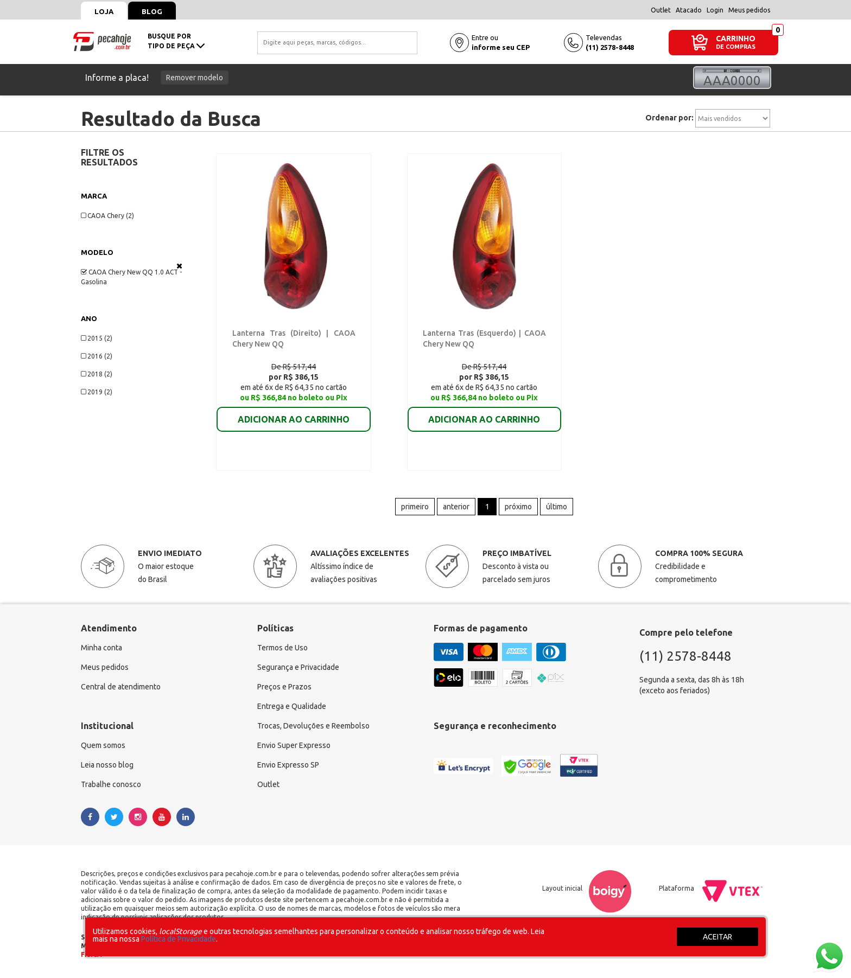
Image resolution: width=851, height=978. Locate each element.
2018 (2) (96, 374)
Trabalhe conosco (111, 785)
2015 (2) (96, 338)
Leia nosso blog (107, 765)
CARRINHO (735, 38)
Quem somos (103, 746)
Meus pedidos (749, 10)
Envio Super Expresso (294, 746)
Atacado (689, 10)
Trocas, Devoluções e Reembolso (313, 726)
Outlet (661, 10)
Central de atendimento (121, 687)
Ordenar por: (669, 118)
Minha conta (101, 648)
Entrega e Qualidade (291, 706)
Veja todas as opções (179, 266)
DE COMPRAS (735, 47)
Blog (152, 11)
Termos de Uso (282, 648)
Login (715, 10)
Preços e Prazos (284, 687)
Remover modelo (194, 77)
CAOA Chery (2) (107, 215)
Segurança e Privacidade (298, 667)
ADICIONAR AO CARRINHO (294, 412)
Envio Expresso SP (288, 765)
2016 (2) (96, 356)
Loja (103, 11)
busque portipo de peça (176, 41)
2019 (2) (96, 391)
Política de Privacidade (178, 939)
